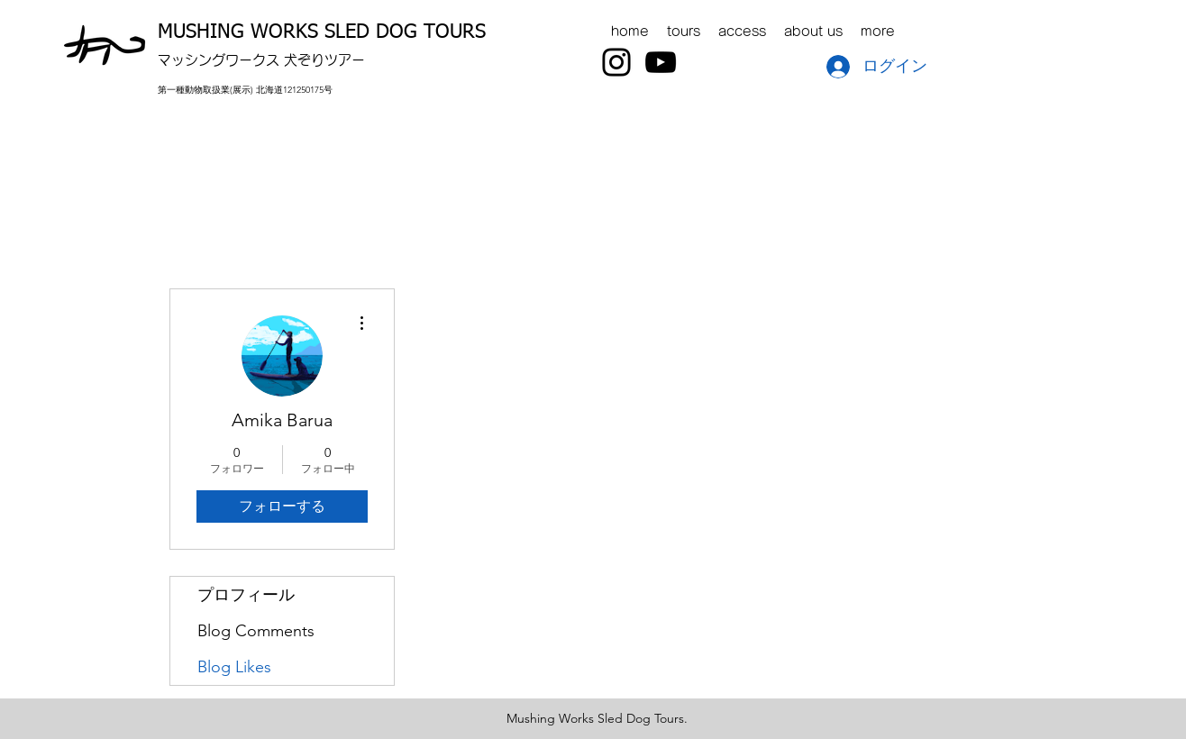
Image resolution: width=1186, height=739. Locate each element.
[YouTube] (661, 62)
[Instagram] (616, 62)
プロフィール (246, 595)
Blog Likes (234, 667)
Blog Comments (256, 631)
